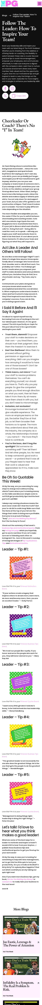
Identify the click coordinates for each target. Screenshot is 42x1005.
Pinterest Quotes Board (29, 701)
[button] (39, 3)
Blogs (4, 15)
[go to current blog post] (21, 934)
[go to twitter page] (5, 96)
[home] (9, 3)
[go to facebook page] (5, 88)
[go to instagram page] (12, 88)
